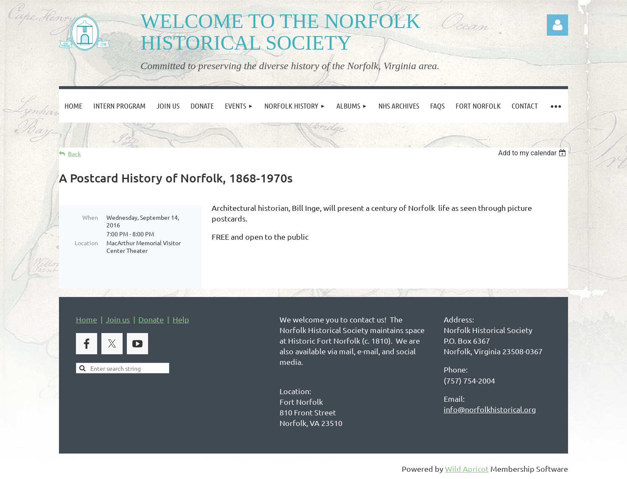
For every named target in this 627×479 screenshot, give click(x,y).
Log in (557, 25)
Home (86, 319)
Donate (151, 319)
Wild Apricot (467, 468)
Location (86, 243)
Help (181, 319)
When (90, 217)
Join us (118, 319)
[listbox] (533, 153)
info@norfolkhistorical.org (490, 409)
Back (74, 154)
